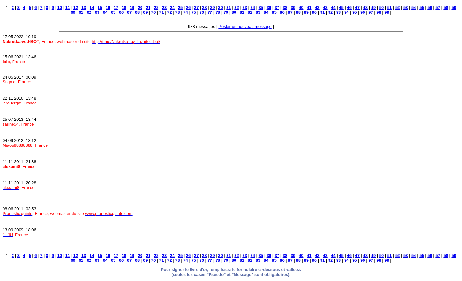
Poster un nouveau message (245, 26)
